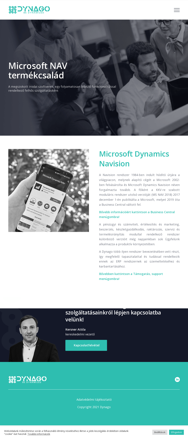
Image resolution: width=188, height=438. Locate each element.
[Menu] (176, 9)
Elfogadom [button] (176, 432)
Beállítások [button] (159, 432)
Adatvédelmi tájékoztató (94, 399)
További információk (38, 433)
